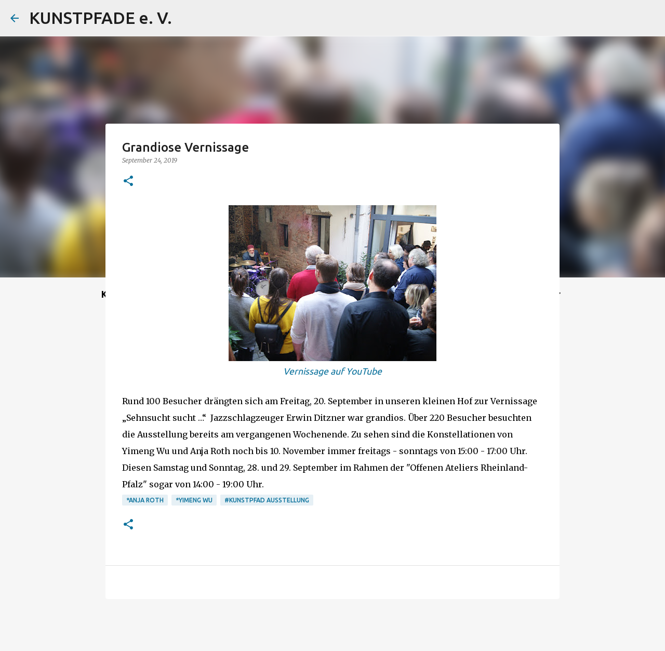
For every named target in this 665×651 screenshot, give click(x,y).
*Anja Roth (145, 500)
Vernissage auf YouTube (332, 371)
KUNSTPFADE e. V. (100, 17)
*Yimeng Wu (194, 500)
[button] (128, 182)
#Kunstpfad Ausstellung (266, 500)
